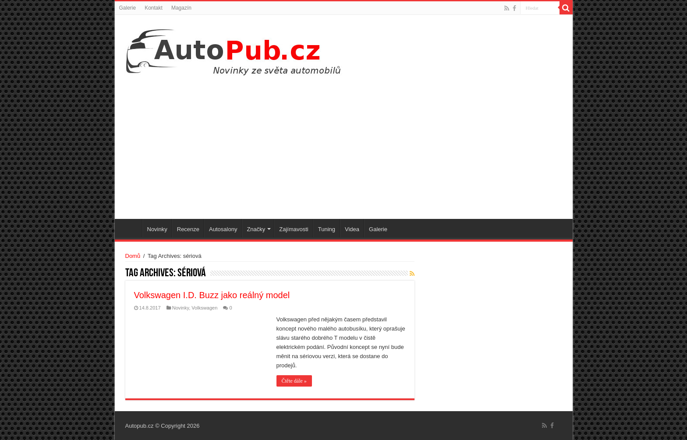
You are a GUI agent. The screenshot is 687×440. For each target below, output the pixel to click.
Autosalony (223, 229)
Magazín (181, 8)
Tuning (326, 229)
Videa (352, 229)
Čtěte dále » (294, 381)
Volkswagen (204, 307)
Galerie (127, 8)
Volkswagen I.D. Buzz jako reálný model (212, 295)
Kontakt (154, 8)
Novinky (157, 229)
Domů (133, 256)
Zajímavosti (293, 229)
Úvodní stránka (130, 228)
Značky (256, 229)
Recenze (188, 229)
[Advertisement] (343, 144)
